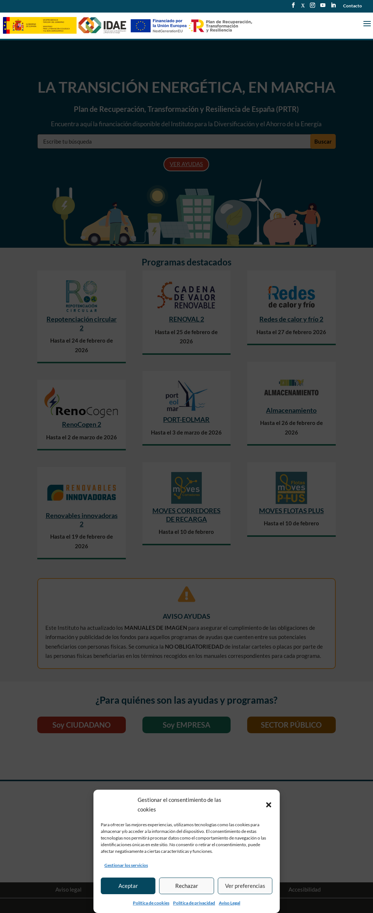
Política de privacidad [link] (194, 903)
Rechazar (186, 885)
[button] (268, 805)
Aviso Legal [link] (229, 903)
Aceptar (128, 885)
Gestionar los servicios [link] (126, 865)
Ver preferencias (245, 885)
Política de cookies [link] (151, 903)
